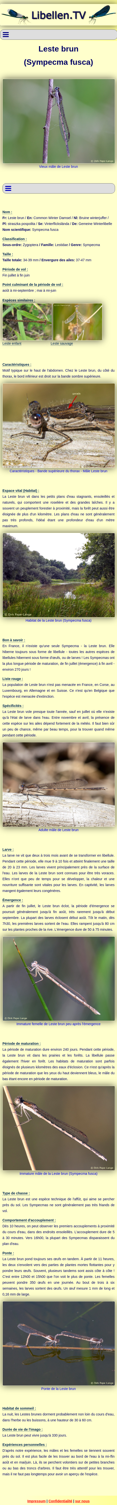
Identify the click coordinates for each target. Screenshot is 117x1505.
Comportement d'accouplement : (29, 1220)
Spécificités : (12, 706)
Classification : (14, 239)
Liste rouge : (12, 679)
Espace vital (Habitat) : (20, 491)
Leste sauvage (62, 343)
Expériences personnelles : (24, 1445)
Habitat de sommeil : (19, 1408)
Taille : (7, 254)
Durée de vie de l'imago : (22, 1429)
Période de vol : (15, 269)
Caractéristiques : (16, 364)
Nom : (7, 212)
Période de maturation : (21, 1044)
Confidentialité (60, 1501)
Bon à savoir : (13, 640)
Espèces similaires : (18, 300)
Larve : (8, 849)
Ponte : (8, 1253)
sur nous (82, 1501)
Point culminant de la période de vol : (32, 285)
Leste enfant (11, 343)
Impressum (36, 1501)
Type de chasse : (16, 1193)
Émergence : (12, 900)
